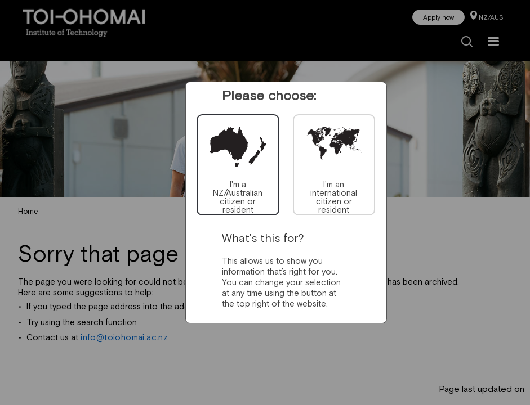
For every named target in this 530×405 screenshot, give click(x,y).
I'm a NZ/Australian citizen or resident (237, 196)
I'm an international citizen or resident (333, 196)
